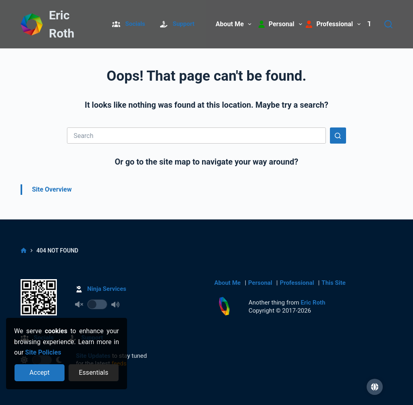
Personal (260, 282)
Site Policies (43, 352)
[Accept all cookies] (40, 372)
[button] (375, 387)
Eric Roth (313, 302)
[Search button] (338, 135)
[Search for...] (196, 135)
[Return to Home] (31, 25)
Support (183, 23)
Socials (135, 23)
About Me (235, 24)
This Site (333, 282)
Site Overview (52, 189)
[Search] (388, 24)
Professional (297, 282)
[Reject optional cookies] (94, 372)
